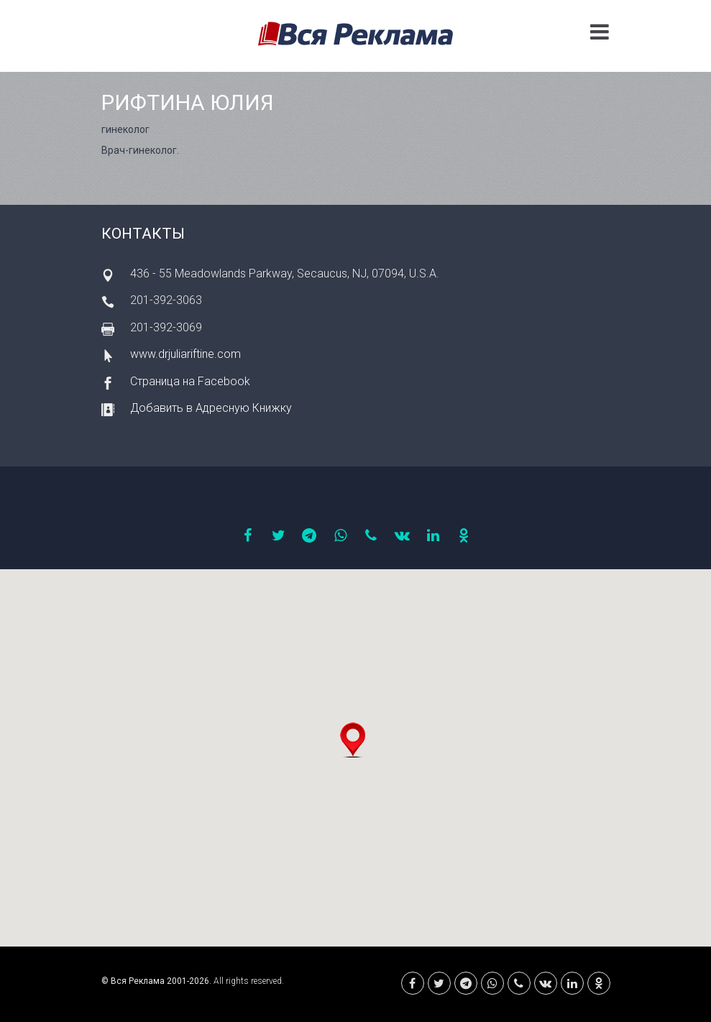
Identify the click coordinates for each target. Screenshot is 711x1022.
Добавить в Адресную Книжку (211, 408)
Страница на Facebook (190, 381)
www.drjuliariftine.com (185, 354)
